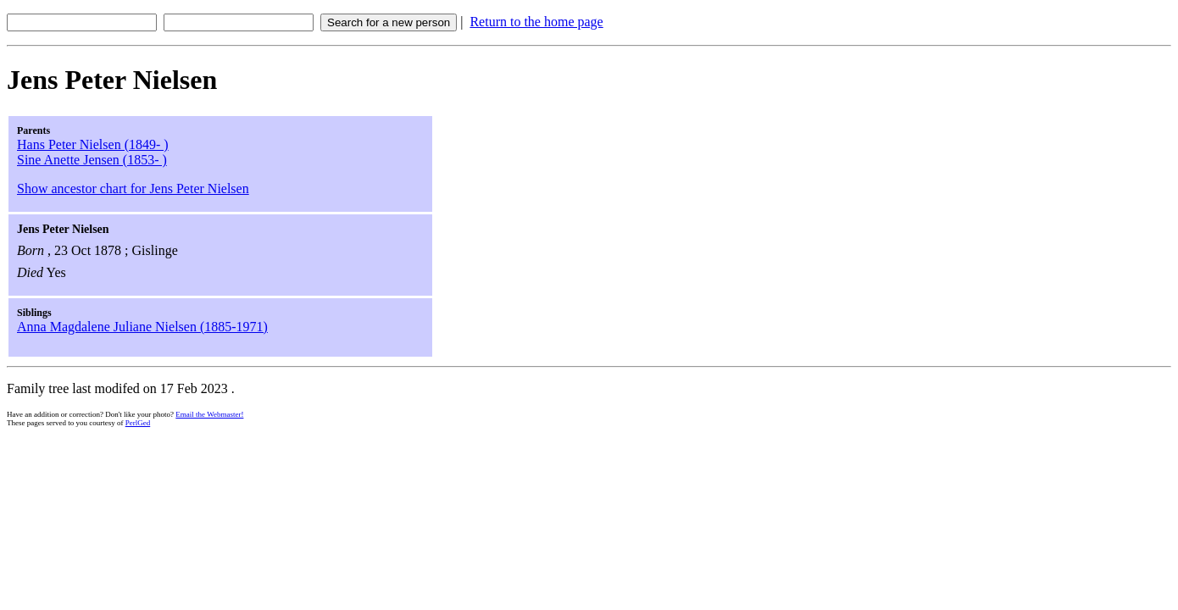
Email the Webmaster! (209, 414)
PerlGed (138, 423)
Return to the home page (536, 21)
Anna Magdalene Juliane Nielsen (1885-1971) (142, 326)
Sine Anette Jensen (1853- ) (92, 159)
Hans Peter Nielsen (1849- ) (93, 144)
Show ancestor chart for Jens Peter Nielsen (133, 188)
